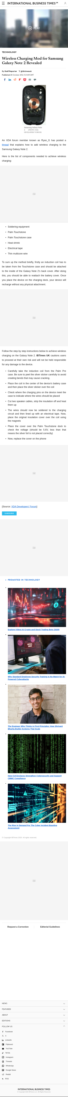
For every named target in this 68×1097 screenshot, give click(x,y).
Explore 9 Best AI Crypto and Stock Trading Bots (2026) (34, 629)
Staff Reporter (11, 71)
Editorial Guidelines (50, 927)
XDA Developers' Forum (24, 506)
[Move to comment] (35, 79)
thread (5, 144)
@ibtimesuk (26, 71)
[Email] (29, 79)
